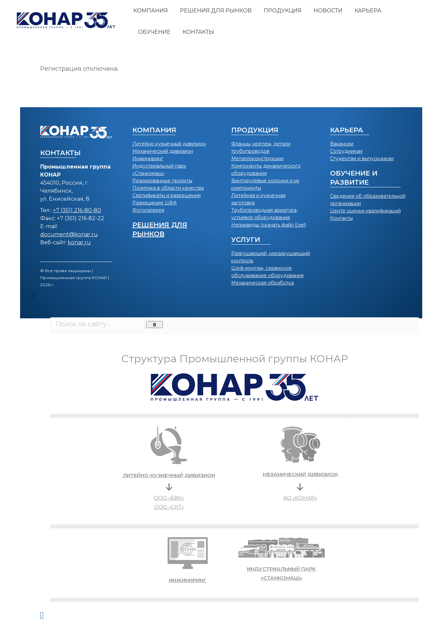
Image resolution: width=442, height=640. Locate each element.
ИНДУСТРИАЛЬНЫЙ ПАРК (281, 569)
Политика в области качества (168, 188)
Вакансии (342, 144)
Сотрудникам (346, 151)
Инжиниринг (147, 158)
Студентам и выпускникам (362, 158)
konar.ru (79, 242)
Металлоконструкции (257, 158)
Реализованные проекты (162, 181)
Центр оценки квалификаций (365, 211)
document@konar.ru (69, 234)
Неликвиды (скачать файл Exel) (268, 225)
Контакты (341, 218)
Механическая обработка (262, 283)
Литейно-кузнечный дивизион (169, 144)
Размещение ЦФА (154, 203)
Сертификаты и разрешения (166, 195)
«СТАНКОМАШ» (281, 578)
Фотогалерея (148, 210)
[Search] (154, 324)
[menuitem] (150, 10)
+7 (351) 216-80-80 (77, 210)
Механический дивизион (162, 151)
